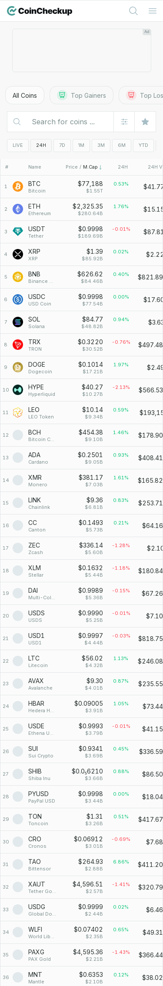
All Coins (25, 95)
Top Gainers (81, 95)
